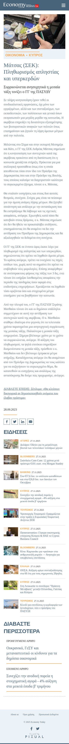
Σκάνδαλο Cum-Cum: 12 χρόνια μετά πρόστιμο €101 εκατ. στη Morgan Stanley (34, 461)
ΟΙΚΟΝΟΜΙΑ (15, 55)
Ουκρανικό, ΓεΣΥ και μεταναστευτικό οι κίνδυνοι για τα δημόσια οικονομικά (34, 650)
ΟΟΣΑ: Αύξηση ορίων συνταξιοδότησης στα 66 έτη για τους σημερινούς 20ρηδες (34, 571)
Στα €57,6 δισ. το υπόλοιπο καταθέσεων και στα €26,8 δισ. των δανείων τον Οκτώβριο (34, 478)
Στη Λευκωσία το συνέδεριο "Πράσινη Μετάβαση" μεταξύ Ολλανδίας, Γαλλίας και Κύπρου (34, 588)
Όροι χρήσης (28, 714)
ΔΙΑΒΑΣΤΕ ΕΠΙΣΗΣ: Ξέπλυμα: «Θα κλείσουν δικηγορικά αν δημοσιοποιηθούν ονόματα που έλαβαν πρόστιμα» (32, 393)
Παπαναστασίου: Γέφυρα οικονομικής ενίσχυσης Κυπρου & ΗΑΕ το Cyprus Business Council (34, 534)
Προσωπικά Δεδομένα (48, 714)
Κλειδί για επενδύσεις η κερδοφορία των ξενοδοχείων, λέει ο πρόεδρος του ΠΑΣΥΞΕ (34, 607)
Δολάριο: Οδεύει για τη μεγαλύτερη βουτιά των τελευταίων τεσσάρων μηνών (34, 445)
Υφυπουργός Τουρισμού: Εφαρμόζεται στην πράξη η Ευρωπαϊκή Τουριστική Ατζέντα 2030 (34, 516)
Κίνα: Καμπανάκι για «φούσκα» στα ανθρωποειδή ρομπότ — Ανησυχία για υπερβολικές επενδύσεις (34, 553)
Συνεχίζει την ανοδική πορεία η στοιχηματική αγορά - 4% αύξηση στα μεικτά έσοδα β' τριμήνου (34, 497)
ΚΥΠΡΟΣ (36, 55)
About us (14, 714)
